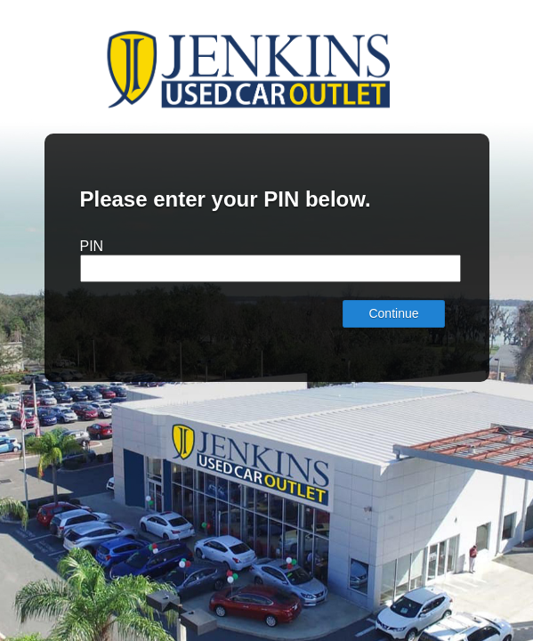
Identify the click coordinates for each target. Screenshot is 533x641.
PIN (92, 246)
